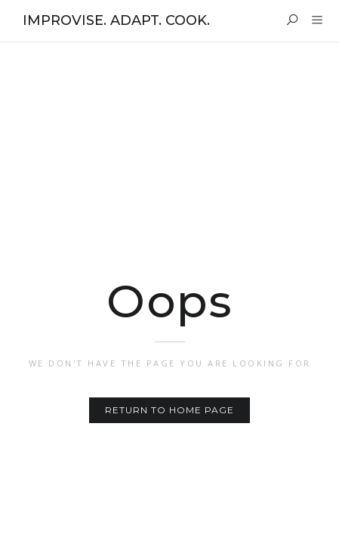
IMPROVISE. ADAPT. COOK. (116, 20)
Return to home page (169, 410)
